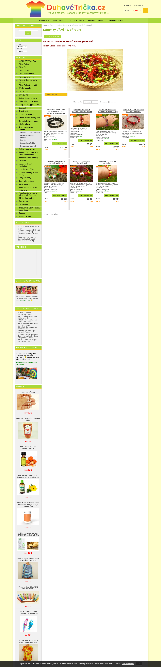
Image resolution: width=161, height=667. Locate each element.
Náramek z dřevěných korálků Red (81, 162)
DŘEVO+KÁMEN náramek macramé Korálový (133, 111)
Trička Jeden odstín (26, 74)
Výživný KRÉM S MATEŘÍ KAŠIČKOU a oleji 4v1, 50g (28, 534)
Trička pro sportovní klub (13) (29, 230)
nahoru (45, 214)
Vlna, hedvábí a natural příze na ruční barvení (28, 194)
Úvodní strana (43, 20)
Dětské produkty (25, 88)
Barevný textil (24, 201)
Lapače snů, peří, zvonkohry (25, 165)
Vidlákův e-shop (25, 216)
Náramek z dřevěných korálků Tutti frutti (56, 162)
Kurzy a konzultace (26, 181)
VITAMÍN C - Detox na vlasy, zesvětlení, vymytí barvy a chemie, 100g (28, 504)
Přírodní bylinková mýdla (27, 331)
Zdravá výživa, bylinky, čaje (29, 118)
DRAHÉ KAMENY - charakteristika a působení (28, 333)
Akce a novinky (58, 20)
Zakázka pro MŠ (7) (25, 232)
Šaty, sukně (23, 95)
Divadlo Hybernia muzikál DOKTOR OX (27, 328)
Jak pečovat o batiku (25, 338)
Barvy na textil (24, 184)
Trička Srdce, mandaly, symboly (28, 81)
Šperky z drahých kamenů (26, 128)
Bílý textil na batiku (26, 198)
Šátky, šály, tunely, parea (28, 101)
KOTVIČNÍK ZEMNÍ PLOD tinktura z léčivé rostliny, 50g (28, 476)
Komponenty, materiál (28, 146)
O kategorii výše (51, 95)
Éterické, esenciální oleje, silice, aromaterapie (29, 153)
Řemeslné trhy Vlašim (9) (27, 237)
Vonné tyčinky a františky (28, 158)
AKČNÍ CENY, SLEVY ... (28, 61)
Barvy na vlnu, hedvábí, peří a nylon (28, 189)
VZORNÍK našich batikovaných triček (25, 313)
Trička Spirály (24, 67)
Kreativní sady (24, 204)
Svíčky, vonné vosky (27, 149)
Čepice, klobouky (25, 108)
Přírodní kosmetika (26, 114)
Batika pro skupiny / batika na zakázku (29, 209)
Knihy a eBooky (25, 178)
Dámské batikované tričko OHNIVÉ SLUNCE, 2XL (28, 641)
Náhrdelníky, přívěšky (27, 143)
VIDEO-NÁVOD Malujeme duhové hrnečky (28, 324)
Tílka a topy (23, 91)
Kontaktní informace (115, 20)
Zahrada (22, 213)
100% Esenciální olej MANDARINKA (28, 448)
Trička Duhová (24, 64)
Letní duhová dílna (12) (26, 239)
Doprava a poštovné (76, 20)
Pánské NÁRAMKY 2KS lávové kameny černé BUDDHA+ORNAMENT (56, 111)
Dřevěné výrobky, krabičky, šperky (29, 174)
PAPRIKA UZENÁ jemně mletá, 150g (28, 419)
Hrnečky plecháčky (26, 169)
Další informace (128, 664)
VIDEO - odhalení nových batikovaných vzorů (27, 340)
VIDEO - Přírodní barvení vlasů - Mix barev (27, 321)
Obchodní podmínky (95, 20)
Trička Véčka (24, 71)
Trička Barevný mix (26, 77)
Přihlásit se (127, 5)
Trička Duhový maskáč (28, 85)
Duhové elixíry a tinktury (28, 121)
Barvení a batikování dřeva (28, 336)
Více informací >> (59, 144)
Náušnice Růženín (28, 392)
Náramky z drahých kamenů (30, 132)
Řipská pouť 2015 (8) (26, 241)
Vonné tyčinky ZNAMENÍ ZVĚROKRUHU (28, 588)
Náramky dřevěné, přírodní (27, 136)
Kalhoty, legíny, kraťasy (28, 98)
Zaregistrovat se (138, 5)
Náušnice (23, 140)
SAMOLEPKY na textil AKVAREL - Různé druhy (28, 612)
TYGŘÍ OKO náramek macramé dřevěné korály (82, 111)
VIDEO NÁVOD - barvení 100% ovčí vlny (27, 317)
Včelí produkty (24, 124)
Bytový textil (23, 111)
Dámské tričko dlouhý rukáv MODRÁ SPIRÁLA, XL (28, 559)
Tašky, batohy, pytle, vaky (29, 105)
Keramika (22, 161)
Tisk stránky (54, 214)
